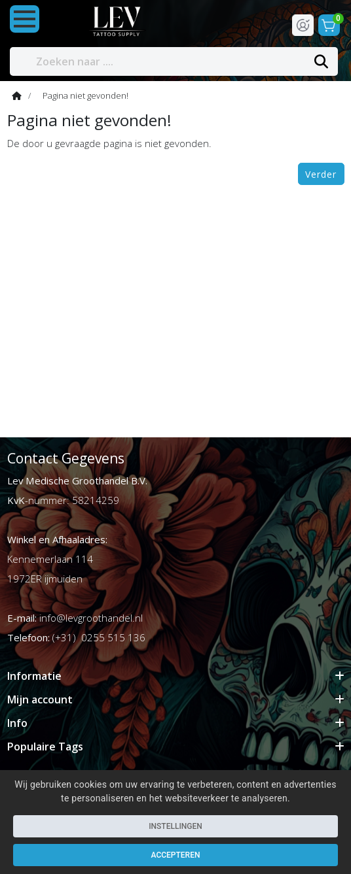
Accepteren (175, 855)
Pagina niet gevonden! (85, 95)
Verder (321, 174)
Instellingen (175, 826)
